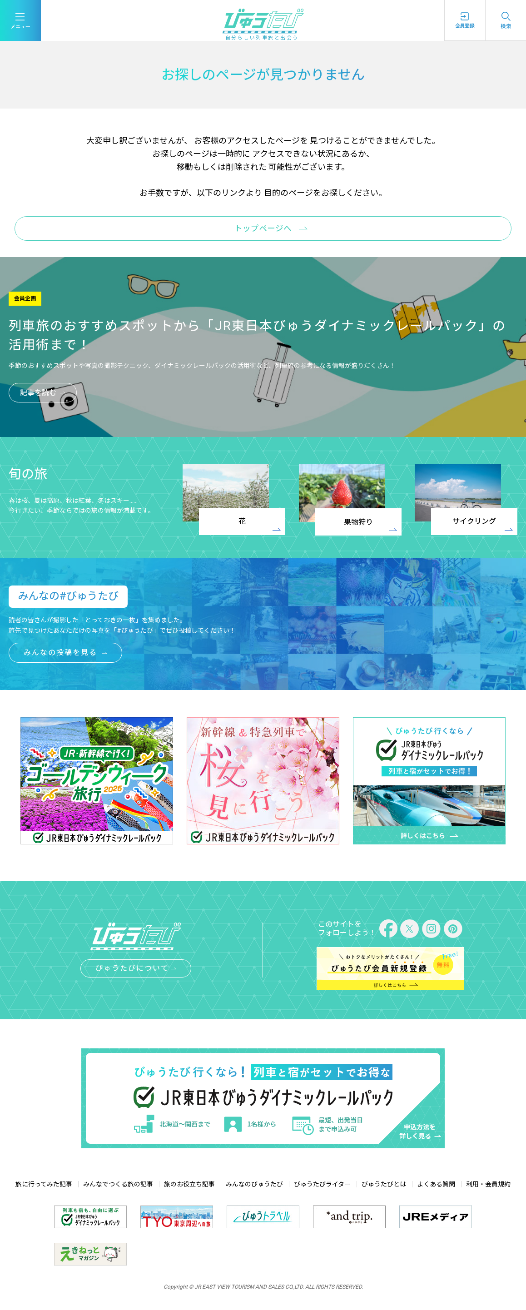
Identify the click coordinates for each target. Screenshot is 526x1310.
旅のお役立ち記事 (189, 1184)
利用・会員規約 (488, 1184)
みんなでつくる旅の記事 (118, 1184)
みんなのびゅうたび (254, 1184)
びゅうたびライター (322, 1184)
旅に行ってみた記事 (43, 1184)
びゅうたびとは (384, 1184)
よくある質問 (436, 1184)
